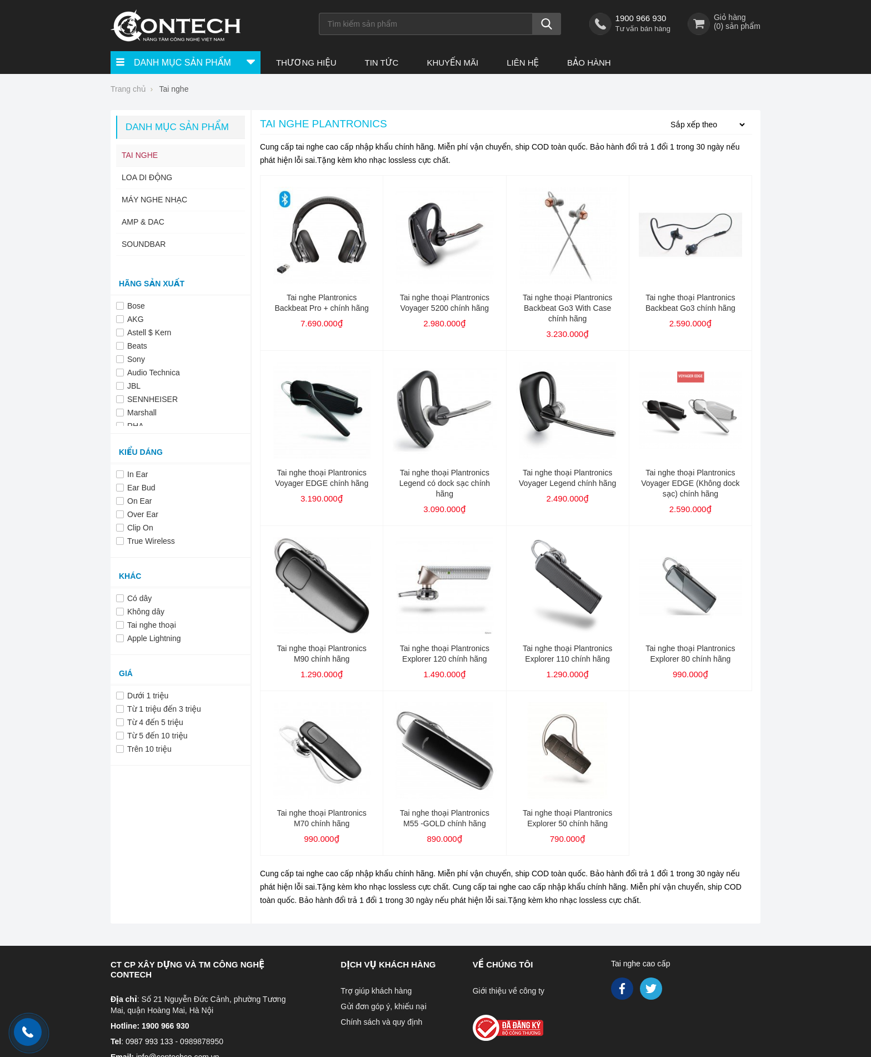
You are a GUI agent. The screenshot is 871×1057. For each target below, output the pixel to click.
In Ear (137, 474)
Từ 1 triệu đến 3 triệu (164, 708)
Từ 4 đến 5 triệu (155, 722)
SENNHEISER (152, 399)
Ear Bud (141, 487)
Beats (137, 345)
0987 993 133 (149, 1041)
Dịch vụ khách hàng (388, 964)
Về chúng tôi (503, 964)
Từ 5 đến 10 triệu (157, 735)
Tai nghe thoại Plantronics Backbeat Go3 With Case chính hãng (567, 308)
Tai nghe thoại (151, 625)
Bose (136, 305)
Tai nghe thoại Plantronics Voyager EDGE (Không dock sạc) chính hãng (690, 483)
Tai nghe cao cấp (640, 963)
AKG (135, 319)
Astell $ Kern (149, 332)
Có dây (139, 598)
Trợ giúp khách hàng (376, 990)
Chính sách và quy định (381, 1022)
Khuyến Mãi (452, 62)
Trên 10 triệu (149, 749)
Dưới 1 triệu (147, 695)
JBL (134, 385)
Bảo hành (589, 62)
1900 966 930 (641, 18)
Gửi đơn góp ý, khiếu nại (383, 1006)
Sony (136, 359)
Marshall (142, 412)
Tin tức (381, 62)
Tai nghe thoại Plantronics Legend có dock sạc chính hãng (444, 483)
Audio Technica (153, 372)
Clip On (140, 527)
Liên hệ (523, 62)
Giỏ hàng (730, 17)
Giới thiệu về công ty (508, 990)
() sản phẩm (737, 26)
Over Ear (142, 514)
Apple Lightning (154, 638)
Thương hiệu (306, 62)
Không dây (145, 611)
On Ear (139, 501)
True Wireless (151, 541)
